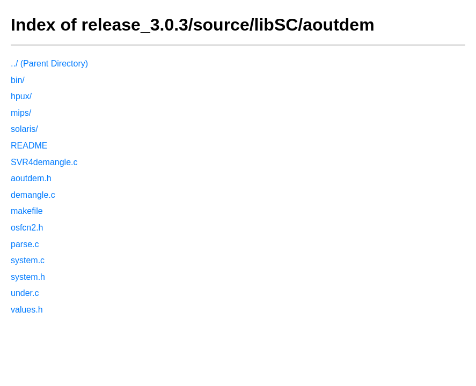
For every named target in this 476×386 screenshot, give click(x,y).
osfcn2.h (27, 227)
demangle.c (33, 194)
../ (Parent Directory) (49, 63)
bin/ (18, 80)
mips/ (21, 112)
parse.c (25, 244)
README (29, 145)
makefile (27, 211)
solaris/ (24, 128)
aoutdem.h (31, 178)
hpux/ (21, 96)
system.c (28, 260)
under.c (25, 293)
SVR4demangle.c (44, 162)
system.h (28, 276)
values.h (27, 309)
